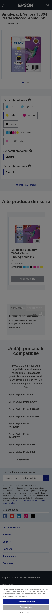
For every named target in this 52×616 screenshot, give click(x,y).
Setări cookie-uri (26, 613)
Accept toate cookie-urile (25, 601)
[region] (26, 600)
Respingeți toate (26, 607)
